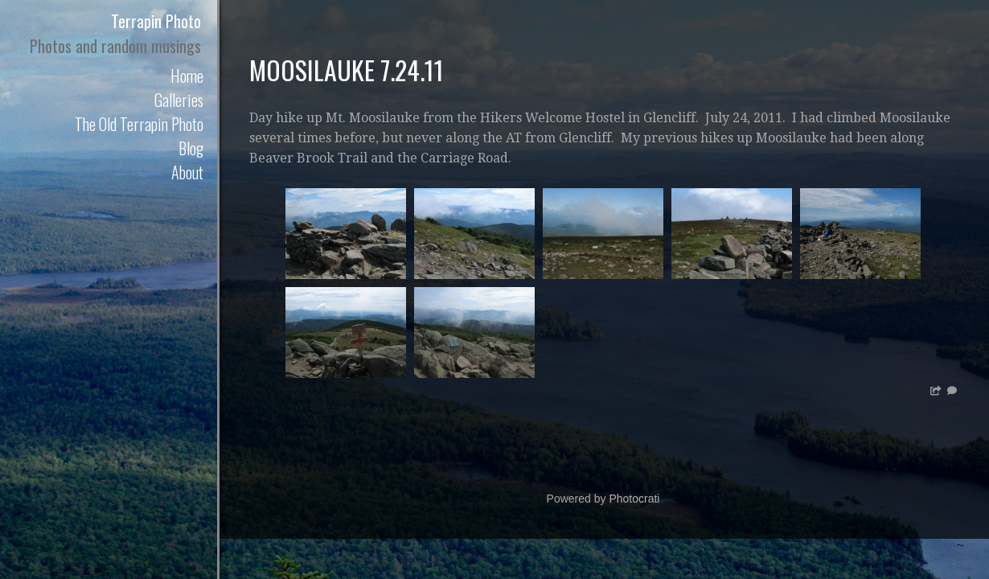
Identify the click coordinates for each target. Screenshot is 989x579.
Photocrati (634, 498)
